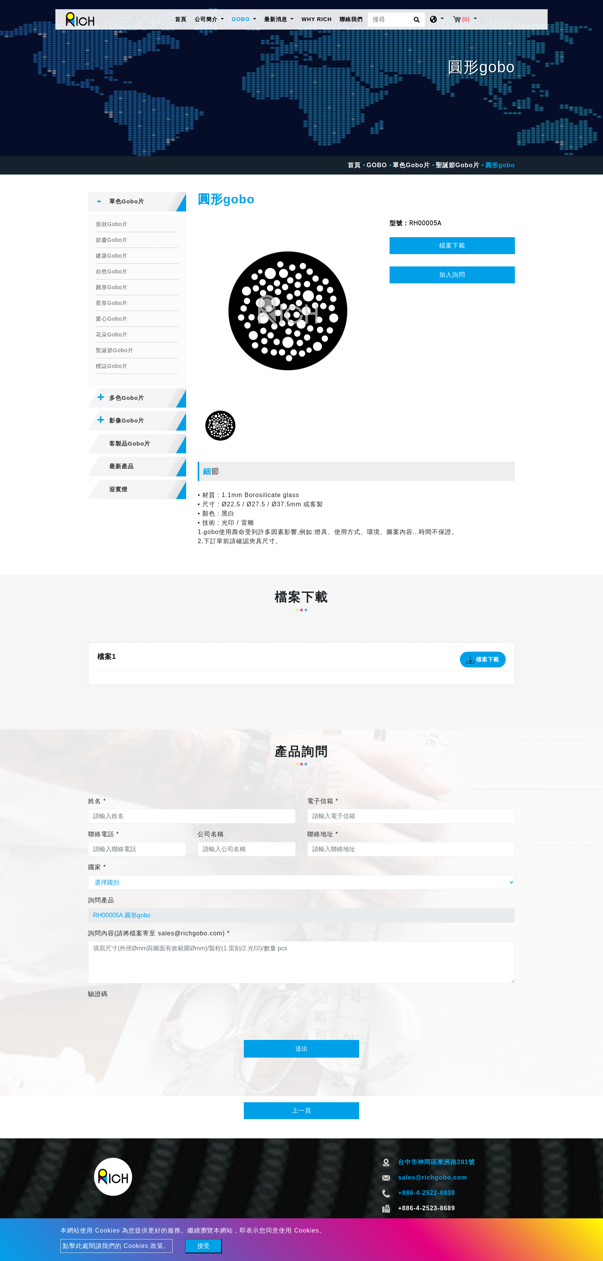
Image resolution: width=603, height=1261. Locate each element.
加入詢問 (452, 274)
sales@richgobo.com (432, 1177)
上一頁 (301, 1110)
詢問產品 (101, 900)
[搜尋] (396, 19)
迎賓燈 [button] (118, 489)
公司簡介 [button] (207, 19)
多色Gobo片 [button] (126, 397)
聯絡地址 (322, 834)
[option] (288, 311)
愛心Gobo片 (112, 319)
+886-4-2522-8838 (426, 1192)
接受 (203, 1246)
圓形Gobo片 (112, 287)
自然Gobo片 (112, 271)
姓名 (97, 801)
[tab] (137, 201)
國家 (97, 867)
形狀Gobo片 (112, 224)
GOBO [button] (242, 19)
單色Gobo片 (411, 165)
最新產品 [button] (121, 466)
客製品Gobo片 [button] (129, 443)
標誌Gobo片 (112, 366)
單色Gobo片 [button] (126, 201)
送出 (301, 1048)
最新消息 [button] (276, 19)
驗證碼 (98, 994)
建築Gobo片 (112, 256)
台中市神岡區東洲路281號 (436, 1162)
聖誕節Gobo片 (458, 165)
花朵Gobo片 (112, 334)
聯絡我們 (351, 19)
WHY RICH (317, 19)
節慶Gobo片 (112, 240)
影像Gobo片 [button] (126, 420)
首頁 (182, 18)
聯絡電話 (103, 834)
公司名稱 (211, 834)
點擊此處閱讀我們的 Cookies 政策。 (116, 1246)
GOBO (376, 165)
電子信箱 (322, 801)
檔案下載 (452, 245)
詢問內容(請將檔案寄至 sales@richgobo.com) (159, 933)
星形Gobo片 (112, 303)
